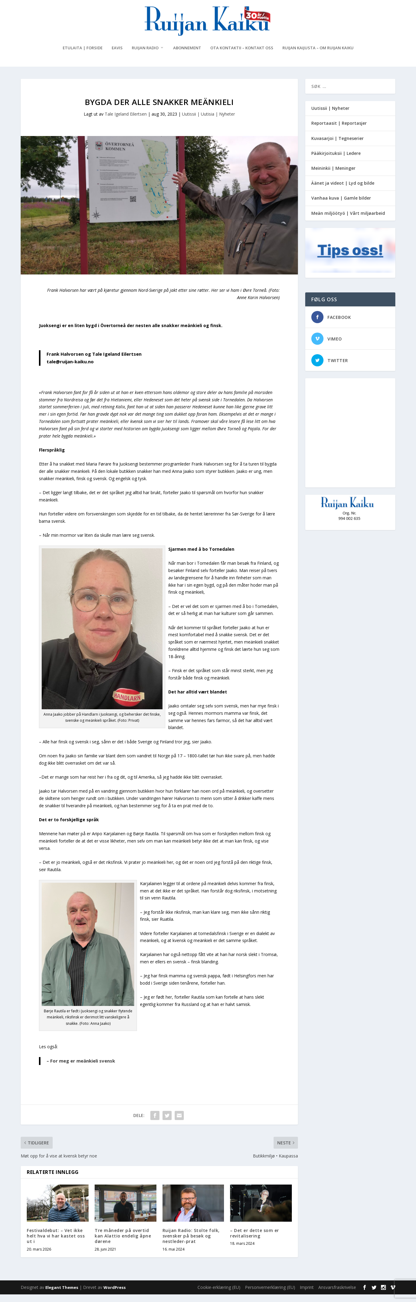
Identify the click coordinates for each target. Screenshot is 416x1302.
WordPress (114, 1295)
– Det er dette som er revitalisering (254, 1240)
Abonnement (187, 55)
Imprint (307, 1295)
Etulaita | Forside (83, 55)
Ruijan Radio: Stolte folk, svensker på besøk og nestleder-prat (191, 1243)
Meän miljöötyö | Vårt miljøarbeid (348, 220)
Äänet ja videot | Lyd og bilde (342, 191)
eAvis (117, 55)
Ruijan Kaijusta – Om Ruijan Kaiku (318, 55)
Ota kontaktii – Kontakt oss (241, 55)
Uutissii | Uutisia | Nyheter (208, 121)
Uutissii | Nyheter (330, 116)
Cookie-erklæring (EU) (219, 1295)
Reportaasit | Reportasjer (339, 131)
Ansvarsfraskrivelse (337, 1295)
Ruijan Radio (145, 55)
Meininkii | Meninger (333, 176)
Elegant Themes (61, 1295)
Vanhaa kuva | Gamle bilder (341, 205)
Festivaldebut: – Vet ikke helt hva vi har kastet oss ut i (56, 1243)
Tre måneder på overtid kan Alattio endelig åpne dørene (123, 1243)
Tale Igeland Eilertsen (126, 121)
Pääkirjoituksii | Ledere (336, 161)
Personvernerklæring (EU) (270, 1295)
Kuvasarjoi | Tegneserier (337, 145)
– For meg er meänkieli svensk (81, 1068)
